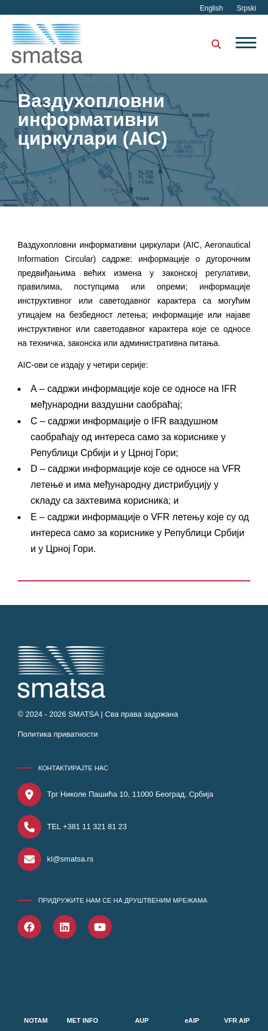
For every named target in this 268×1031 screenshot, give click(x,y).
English (212, 8)
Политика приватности (58, 734)
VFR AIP (237, 1020)
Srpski (246, 8)
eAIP (192, 1020)
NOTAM (36, 1020)
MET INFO (82, 1020)
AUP (142, 1020)
